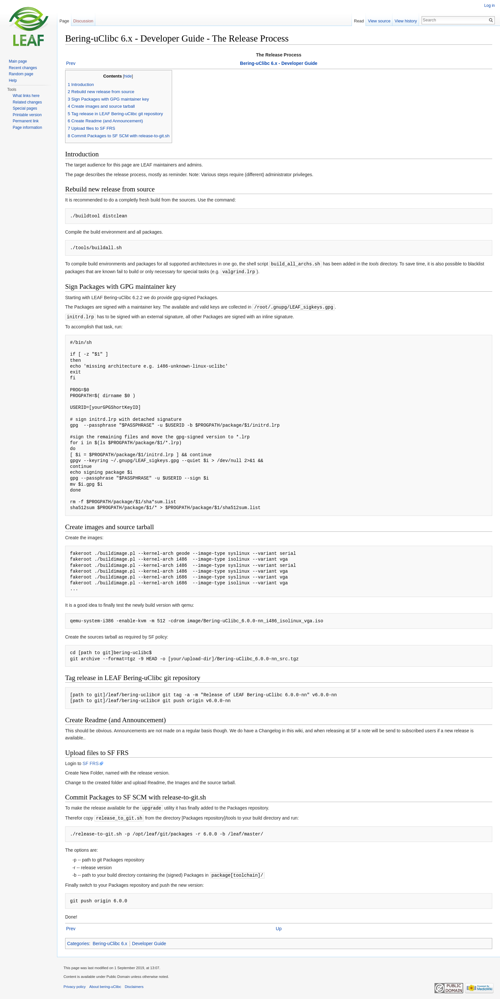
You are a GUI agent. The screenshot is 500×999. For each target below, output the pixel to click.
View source (379, 20)
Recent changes (23, 68)
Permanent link (26, 121)
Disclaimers (134, 984)
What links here (26, 95)
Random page (21, 74)
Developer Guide (149, 941)
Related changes (27, 102)
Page (64, 20)
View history (406, 20)
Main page (18, 61)
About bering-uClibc (105, 984)
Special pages (25, 108)
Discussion (83, 20)
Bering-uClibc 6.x (110, 941)
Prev (71, 63)
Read (359, 20)
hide (128, 76)
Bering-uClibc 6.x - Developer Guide (279, 63)
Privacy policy (75, 984)
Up (279, 926)
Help (13, 80)
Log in (489, 5)
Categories (78, 941)
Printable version (27, 115)
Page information (27, 127)
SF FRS (91, 762)
